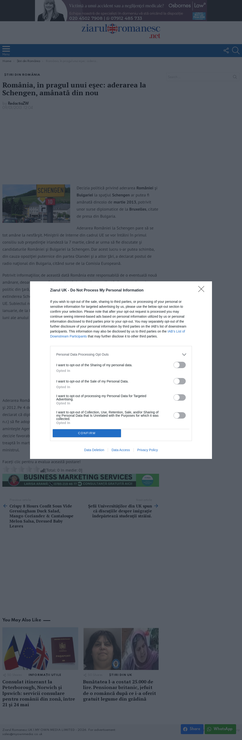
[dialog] (121, 370)
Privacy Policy (147, 450)
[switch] (179, 365)
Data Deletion (94, 450)
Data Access (121, 450)
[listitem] (121, 354)
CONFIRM (87, 433)
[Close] (202, 290)
